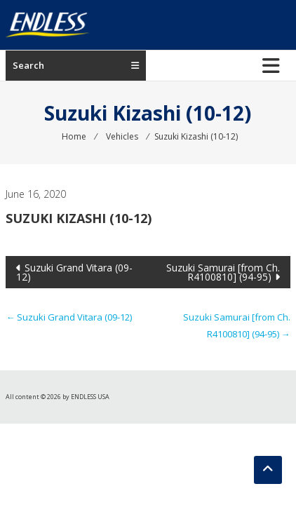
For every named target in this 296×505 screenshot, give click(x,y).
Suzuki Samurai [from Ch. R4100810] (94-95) (223, 272)
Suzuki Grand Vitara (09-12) (74, 272)
